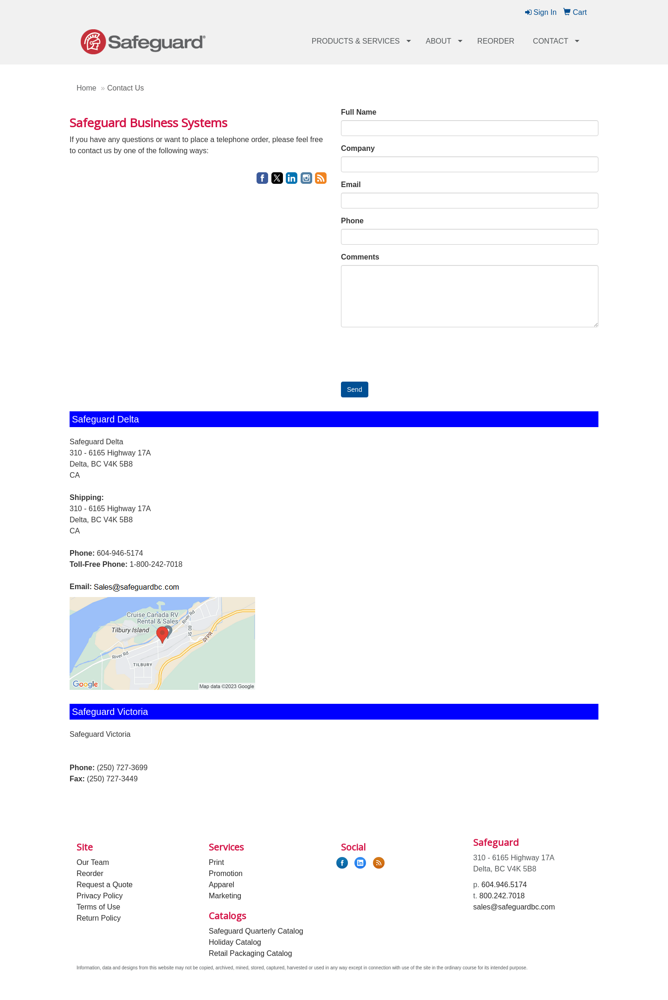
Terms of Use (98, 907)
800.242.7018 (502, 896)
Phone (352, 221)
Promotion (226, 873)
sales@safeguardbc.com (514, 907)
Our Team (93, 862)
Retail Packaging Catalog (250, 953)
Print (216, 862)
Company (358, 148)
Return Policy (99, 918)
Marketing (225, 896)
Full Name (358, 112)
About (438, 41)
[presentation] (411, 352)
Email (351, 184)
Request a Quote (105, 885)
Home (86, 88)
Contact (550, 41)
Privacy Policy (100, 896)
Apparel (221, 885)
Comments (360, 257)
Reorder (495, 41)
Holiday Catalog (235, 942)
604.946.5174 (504, 885)
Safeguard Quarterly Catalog (256, 931)
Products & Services (356, 41)
